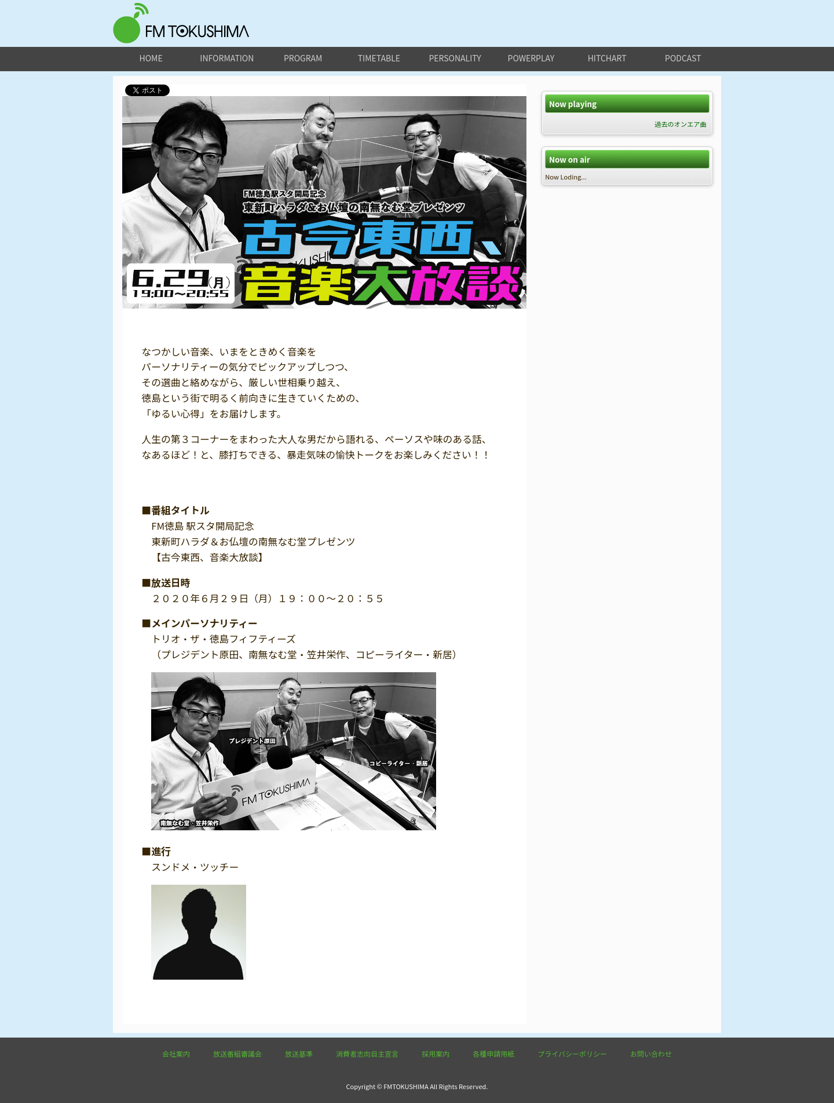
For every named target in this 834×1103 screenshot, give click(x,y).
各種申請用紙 (493, 1053)
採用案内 (435, 1053)
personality (455, 58)
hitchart (607, 58)
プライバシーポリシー (572, 1053)
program (303, 58)
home (151, 58)
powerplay (531, 58)
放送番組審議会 (237, 1053)
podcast (683, 58)
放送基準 (299, 1053)
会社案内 (176, 1053)
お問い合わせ (651, 1053)
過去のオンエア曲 (680, 124)
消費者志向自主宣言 (367, 1053)
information (227, 58)
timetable (379, 58)
